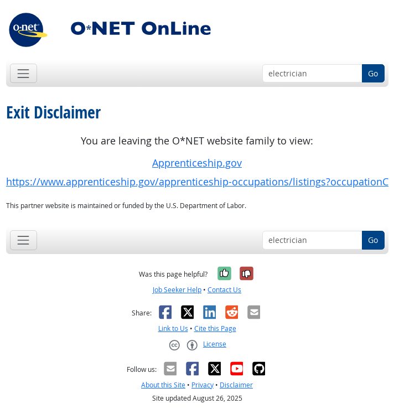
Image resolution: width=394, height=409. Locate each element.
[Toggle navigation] (23, 73)
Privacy (202, 385)
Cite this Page (215, 328)
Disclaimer (236, 385)
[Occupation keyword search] (312, 73)
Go (373, 73)
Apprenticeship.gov (197, 163)
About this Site (163, 385)
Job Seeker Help (177, 289)
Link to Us (173, 328)
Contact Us (224, 289)
